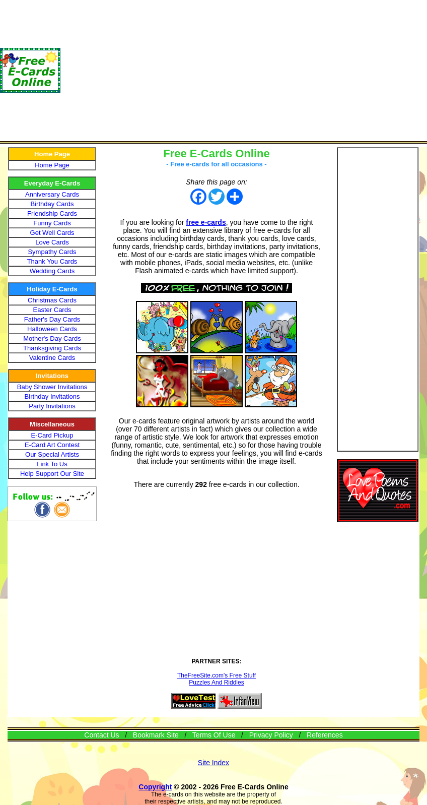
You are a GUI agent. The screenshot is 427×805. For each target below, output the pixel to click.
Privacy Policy (271, 735)
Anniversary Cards (52, 194)
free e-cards (206, 222)
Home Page (52, 165)
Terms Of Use (214, 735)
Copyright (155, 787)
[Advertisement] (244, 70)
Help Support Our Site (52, 473)
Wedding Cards (52, 271)
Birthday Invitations (52, 396)
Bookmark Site (156, 735)
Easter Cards (52, 310)
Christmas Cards (52, 300)
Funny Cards (51, 223)
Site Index (213, 763)
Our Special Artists (52, 454)
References (325, 735)
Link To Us (52, 464)
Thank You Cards (52, 261)
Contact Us (101, 735)
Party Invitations (52, 406)
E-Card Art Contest (52, 445)
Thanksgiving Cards (52, 348)
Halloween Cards (52, 329)
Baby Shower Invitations (52, 387)
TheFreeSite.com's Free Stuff (216, 675)
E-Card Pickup (52, 435)
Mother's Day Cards (52, 338)
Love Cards (51, 242)
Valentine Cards (52, 357)
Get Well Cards (52, 232)
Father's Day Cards (52, 319)
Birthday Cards (52, 204)
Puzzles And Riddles (216, 682)
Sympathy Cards (52, 252)
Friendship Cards (52, 213)
